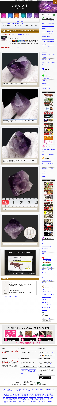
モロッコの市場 (42, 401)
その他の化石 (45, 394)
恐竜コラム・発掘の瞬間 (39, 398)
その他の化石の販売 (46, 46)
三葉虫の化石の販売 (46, 36)
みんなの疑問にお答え (46, 297)
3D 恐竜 (20, 389)
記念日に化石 (46, 397)
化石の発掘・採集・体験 (47, 269)
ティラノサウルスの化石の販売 (48, 20)
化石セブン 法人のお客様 (44, 399)
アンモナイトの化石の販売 (47, 31)
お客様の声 (30, 398)
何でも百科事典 (45, 277)
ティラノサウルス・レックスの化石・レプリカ (26, 393)
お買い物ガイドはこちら (20, 21)
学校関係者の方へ (45, 248)
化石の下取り (23, 399)
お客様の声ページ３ (46, 83)
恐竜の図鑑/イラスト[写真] (28, 389)
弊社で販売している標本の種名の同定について (11, 296)
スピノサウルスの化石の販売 (48, 26)
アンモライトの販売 (19, 394)
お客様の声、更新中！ (46, 161)
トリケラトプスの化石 (40, 393)
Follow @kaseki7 (45, 378)
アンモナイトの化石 (10, 394)
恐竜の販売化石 (45, 28)
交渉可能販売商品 (13, 398)
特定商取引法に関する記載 (43, 395)
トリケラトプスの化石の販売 (48, 23)
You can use (44, 310)
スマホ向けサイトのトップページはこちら (22, 47)
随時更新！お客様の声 (46, 291)
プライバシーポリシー (46, 302)
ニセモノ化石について (33, 401)
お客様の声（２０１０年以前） (48, 294)
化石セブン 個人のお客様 (33, 399)
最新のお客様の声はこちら (47, 78)
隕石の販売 (44, 52)
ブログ (43, 71)
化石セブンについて (28, 395)
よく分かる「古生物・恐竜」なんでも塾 (22, 390)
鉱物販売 (17, 395)
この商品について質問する (16, 34)
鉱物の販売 (44, 49)
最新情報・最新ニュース (23, 397)
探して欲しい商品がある (28, 34)
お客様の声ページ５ (46, 88)
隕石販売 (21, 395)
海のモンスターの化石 (28, 394)
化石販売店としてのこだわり (48, 173)
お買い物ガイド (45, 299)
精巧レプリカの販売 (46, 59)
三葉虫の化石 (13, 393)
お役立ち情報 (9, 397)
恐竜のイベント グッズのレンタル (10, 389)
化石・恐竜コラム (32, 397)
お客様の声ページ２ (46, 80)
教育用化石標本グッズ (9, 395)
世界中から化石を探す (46, 246)
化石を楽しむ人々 (45, 282)
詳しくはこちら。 (50, 363)
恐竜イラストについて (46, 318)
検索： (43, 14)
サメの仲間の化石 (37, 394)
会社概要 (44, 176)
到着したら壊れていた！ (47, 280)
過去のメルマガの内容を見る (48, 154)
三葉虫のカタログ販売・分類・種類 (20, 401)
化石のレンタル (45, 253)
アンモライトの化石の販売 (47, 33)
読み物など (14, 397)
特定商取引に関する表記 (47, 304)
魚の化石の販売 (45, 44)
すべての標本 (6, 393)
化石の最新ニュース (46, 272)
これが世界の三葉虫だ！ (47, 267)
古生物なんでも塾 (24, 369)
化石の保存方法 (40, 397)
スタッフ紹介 (44, 289)
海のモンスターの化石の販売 (48, 39)
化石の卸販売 (44, 251)
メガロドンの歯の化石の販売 (48, 41)
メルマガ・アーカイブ (46, 307)
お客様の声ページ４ (46, 86)
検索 (54, 14)
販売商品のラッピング (22, 398)
